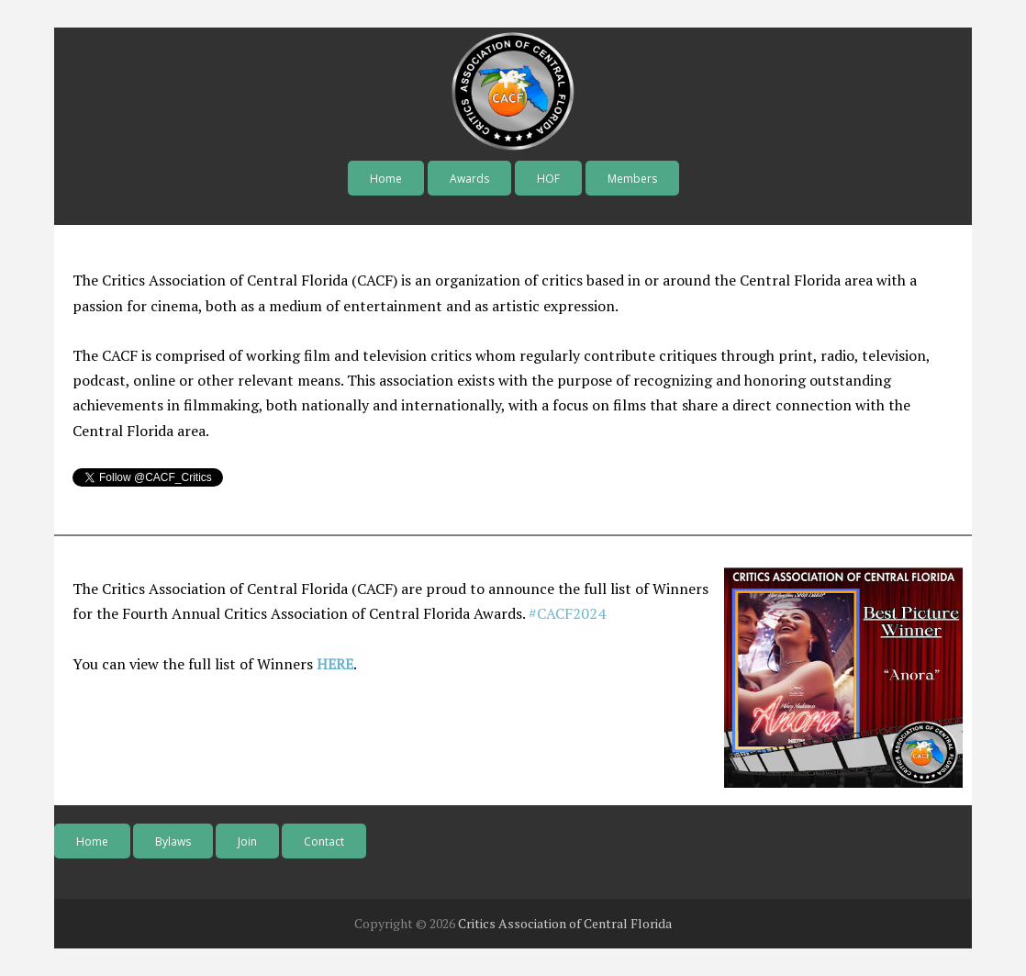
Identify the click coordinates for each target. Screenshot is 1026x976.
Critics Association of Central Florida (565, 923)
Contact (324, 841)
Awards (469, 178)
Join (247, 841)
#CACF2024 (567, 613)
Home (386, 178)
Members (632, 178)
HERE (335, 664)
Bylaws (173, 841)
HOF (548, 178)
